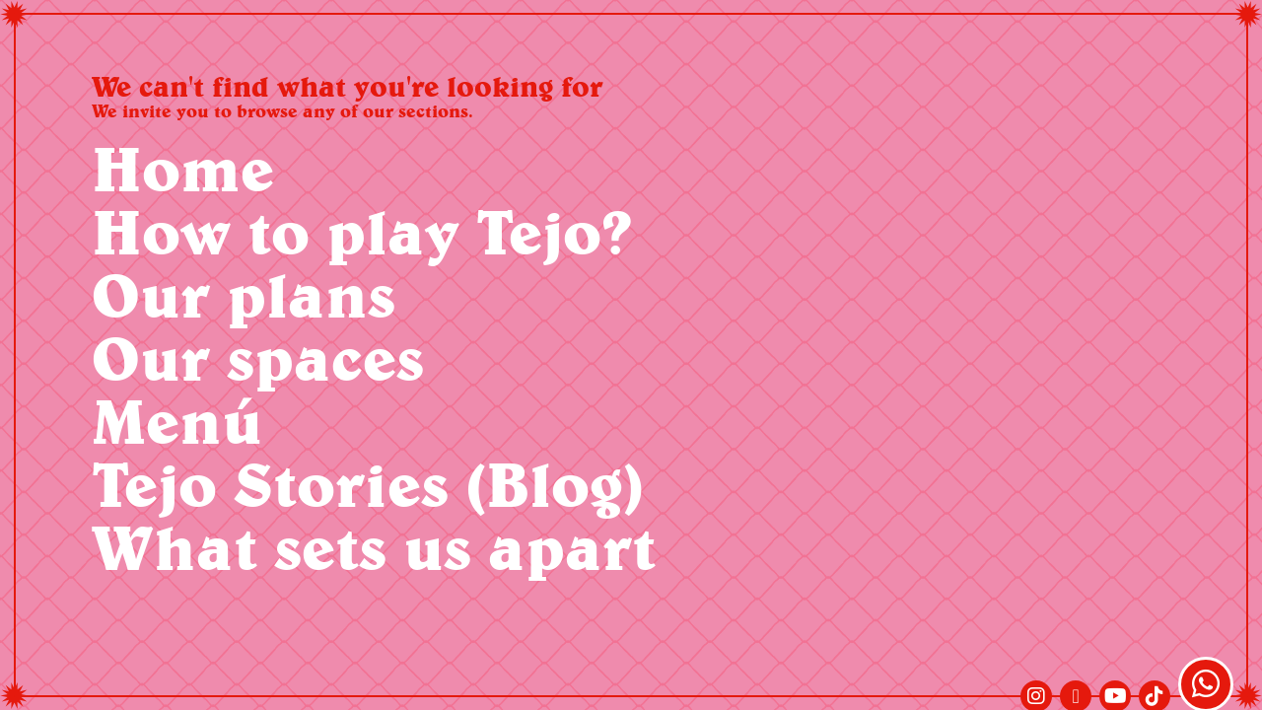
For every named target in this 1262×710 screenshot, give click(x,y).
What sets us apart (374, 547)
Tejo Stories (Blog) (368, 484)
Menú (177, 421)
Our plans (243, 294)
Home (183, 168)
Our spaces (258, 357)
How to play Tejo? (362, 231)
